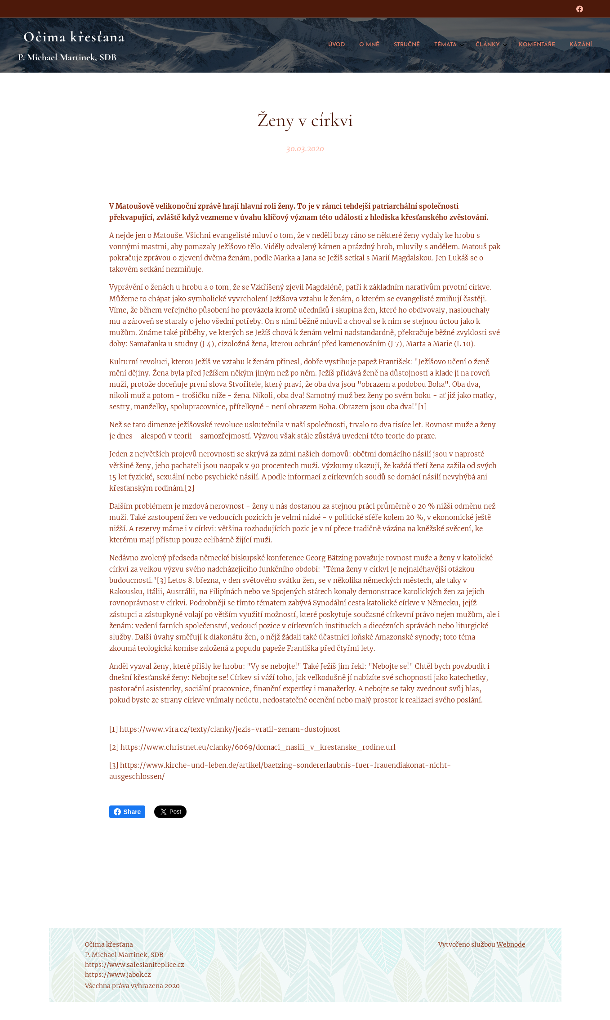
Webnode (511, 944)
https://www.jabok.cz (118, 975)
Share (127, 811)
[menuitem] (499, 45)
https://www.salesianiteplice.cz (134, 965)
